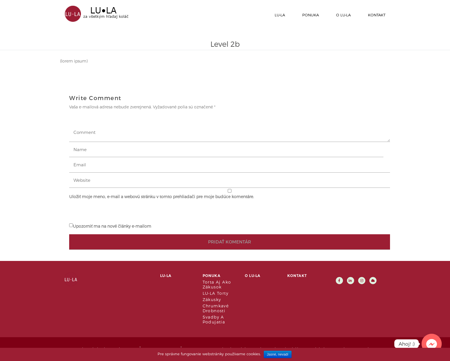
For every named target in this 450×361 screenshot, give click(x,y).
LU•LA (280, 15)
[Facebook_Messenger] (432, 344)
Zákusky (212, 299)
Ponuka (310, 15)
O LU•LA (343, 15)
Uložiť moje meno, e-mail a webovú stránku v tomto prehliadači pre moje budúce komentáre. (161, 196)
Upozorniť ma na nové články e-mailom (112, 226)
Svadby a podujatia (214, 319)
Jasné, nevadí (277, 354)
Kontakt (376, 15)
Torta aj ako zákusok (217, 284)
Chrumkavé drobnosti (216, 308)
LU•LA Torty (215, 293)
